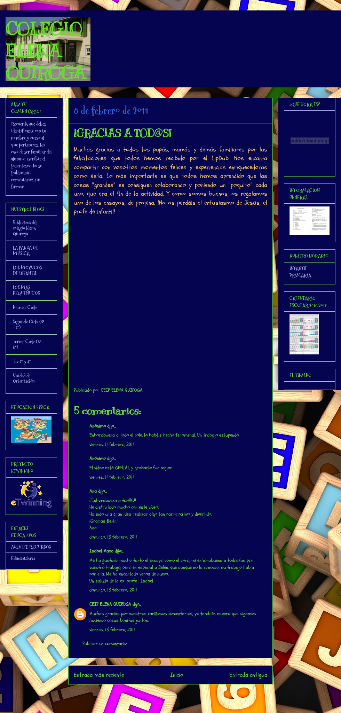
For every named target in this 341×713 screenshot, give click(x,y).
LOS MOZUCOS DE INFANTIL (27, 270)
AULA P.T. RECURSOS (31, 546)
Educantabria (23, 558)
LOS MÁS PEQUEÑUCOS (26, 290)
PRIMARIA (300, 275)
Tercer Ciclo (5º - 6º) (28, 344)
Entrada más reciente (99, 675)
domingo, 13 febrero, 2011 (113, 537)
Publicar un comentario (104, 643)
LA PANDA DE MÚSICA (25, 250)
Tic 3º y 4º (22, 361)
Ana (93, 491)
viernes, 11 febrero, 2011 (111, 444)
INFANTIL (298, 268)
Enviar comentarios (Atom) (185, 693)
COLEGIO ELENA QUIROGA (45, 51)
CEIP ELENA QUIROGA (110, 604)
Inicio (176, 675)
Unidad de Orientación (24, 378)
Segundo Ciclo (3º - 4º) (29, 324)
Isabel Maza (101, 551)
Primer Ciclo (25, 307)
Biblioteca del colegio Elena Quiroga (25, 228)
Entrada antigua (248, 675)
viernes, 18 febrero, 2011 (112, 629)
